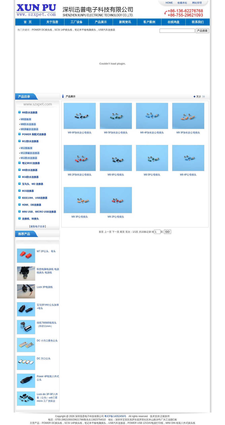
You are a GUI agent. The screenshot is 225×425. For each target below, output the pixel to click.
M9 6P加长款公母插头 (80, 132)
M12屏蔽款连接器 (30, 153)
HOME (169, 2)
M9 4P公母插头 (188, 174)
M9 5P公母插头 (152, 174)
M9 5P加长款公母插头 (116, 132)
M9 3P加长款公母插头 (188, 132)
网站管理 (197, 2)
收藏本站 (182, 2)
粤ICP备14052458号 (115, 416)
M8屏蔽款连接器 (29, 129)
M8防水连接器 (28, 124)
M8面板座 (26, 119)
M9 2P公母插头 (116, 216)
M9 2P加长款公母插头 (80, 174)
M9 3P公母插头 (80, 216)
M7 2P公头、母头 (46, 251)
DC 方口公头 (43, 358)
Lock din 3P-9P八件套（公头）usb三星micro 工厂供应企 (47, 397)
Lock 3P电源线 (44, 287)
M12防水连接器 (29, 158)
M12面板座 (26, 148)
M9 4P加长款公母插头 (152, 132)
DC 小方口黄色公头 (47, 340)
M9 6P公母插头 (116, 174)
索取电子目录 (37, 226)
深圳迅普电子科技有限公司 (89, 416)
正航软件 (165, 416)
